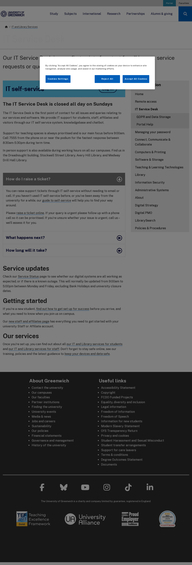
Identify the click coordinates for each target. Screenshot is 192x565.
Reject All (107, 79)
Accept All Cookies (136, 79)
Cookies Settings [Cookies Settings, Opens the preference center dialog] (58, 79)
